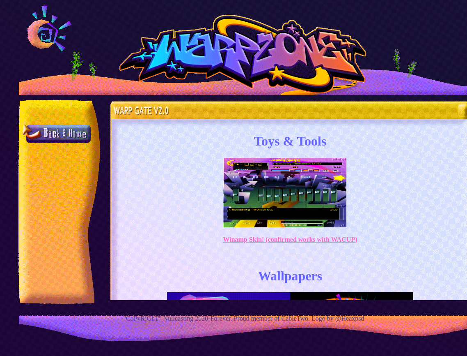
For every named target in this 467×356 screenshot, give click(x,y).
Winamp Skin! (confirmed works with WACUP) (290, 239)
